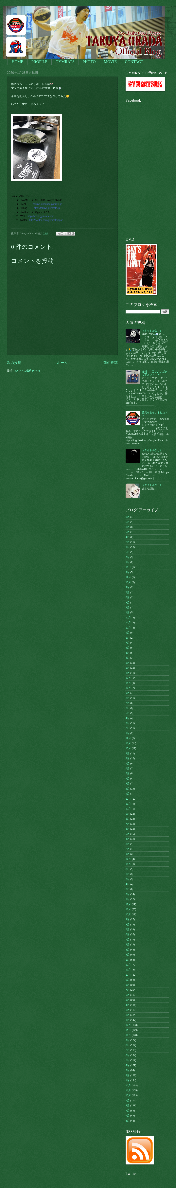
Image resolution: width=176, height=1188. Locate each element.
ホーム (62, 363)
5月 (128, 522)
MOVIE (110, 62)
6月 (128, 531)
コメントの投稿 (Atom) (26, 370)
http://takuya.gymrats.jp (47, 207)
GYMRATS (65, 62)
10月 (128, 567)
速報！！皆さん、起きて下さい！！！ (154, 373)
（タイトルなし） (152, 330)
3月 (128, 526)
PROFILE (39, 62)
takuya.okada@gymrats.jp (47, 204)
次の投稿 (14, 363)
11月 (128, 622)
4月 (128, 537)
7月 (128, 592)
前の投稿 (110, 363)
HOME (17, 62)
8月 (128, 516)
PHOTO (89, 62)
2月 (128, 542)
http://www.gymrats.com (40, 216)
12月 (128, 577)
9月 (128, 572)
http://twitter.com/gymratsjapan (46, 220)
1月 (128, 547)
